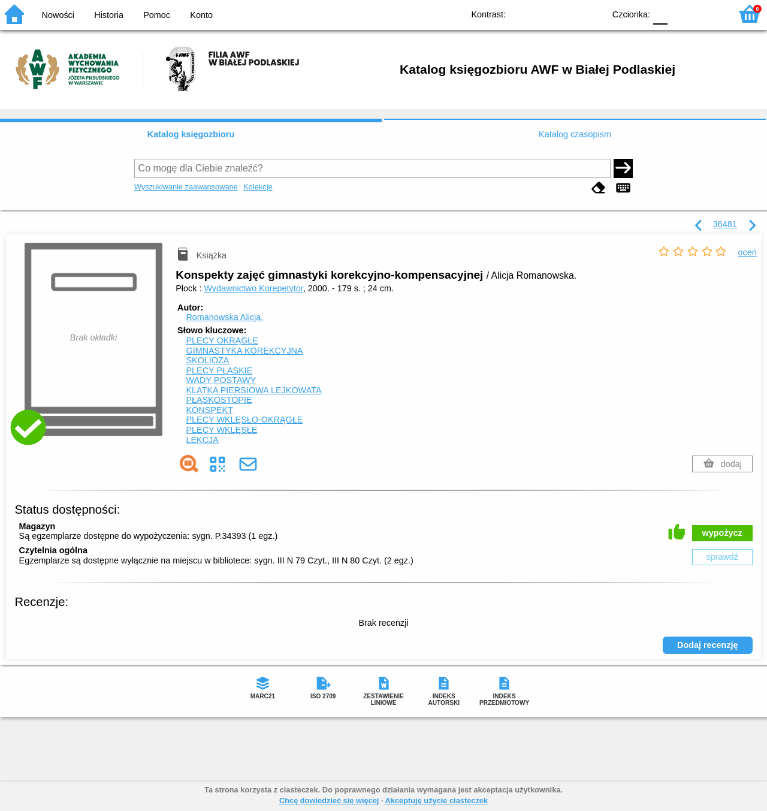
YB (567, 13)
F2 (708, 13)
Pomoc (156, 15)
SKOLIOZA (207, 360)
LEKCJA (202, 440)
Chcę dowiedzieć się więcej (329, 800)
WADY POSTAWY (221, 380)
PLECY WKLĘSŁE (221, 430)
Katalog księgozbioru (191, 134)
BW (543, 13)
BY (591, 13)
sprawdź (722, 557)
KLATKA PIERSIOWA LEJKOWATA (253, 390)
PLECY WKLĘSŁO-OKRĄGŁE (244, 419)
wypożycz (722, 533)
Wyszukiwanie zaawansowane (186, 186)
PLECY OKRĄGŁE (222, 340)
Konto (201, 15)
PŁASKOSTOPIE (219, 400)
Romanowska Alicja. (224, 317)
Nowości (58, 15)
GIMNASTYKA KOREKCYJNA (244, 350)
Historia (108, 15)
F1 (681, 13)
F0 (660, 13)
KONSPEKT (209, 410)
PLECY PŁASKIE (219, 370)
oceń (747, 252)
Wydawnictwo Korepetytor (253, 288)
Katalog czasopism (575, 134)
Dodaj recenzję (707, 645)
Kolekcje (257, 186)
